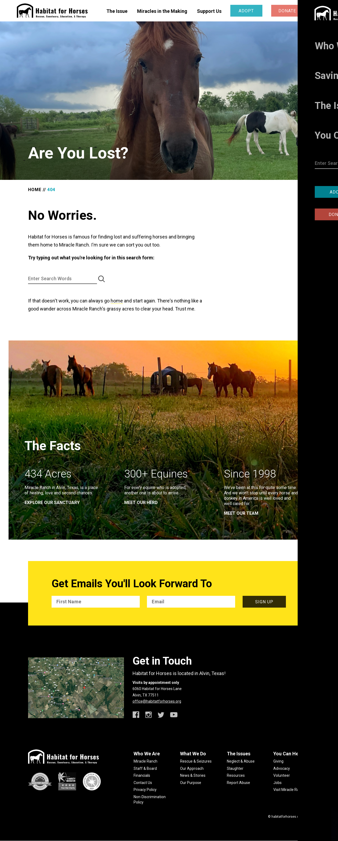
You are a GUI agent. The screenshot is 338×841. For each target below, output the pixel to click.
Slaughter (235, 768)
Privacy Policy (145, 789)
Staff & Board (145, 768)
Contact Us (143, 783)
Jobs (277, 783)
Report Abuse (238, 783)
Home (34, 189)
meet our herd (141, 502)
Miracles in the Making (162, 11)
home (117, 301)
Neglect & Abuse (241, 761)
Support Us (209, 11)
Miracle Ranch (145, 761)
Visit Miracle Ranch (289, 789)
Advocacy (281, 768)
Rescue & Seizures (196, 761)
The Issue (116, 11)
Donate (287, 10)
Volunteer (281, 775)
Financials (142, 775)
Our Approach (192, 768)
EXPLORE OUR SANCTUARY (52, 502)
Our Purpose (190, 783)
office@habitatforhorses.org (157, 701)
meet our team (241, 513)
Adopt (246, 10)
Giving (278, 761)
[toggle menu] (317, 10)
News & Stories (192, 775)
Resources (236, 775)
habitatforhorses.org (286, 817)
